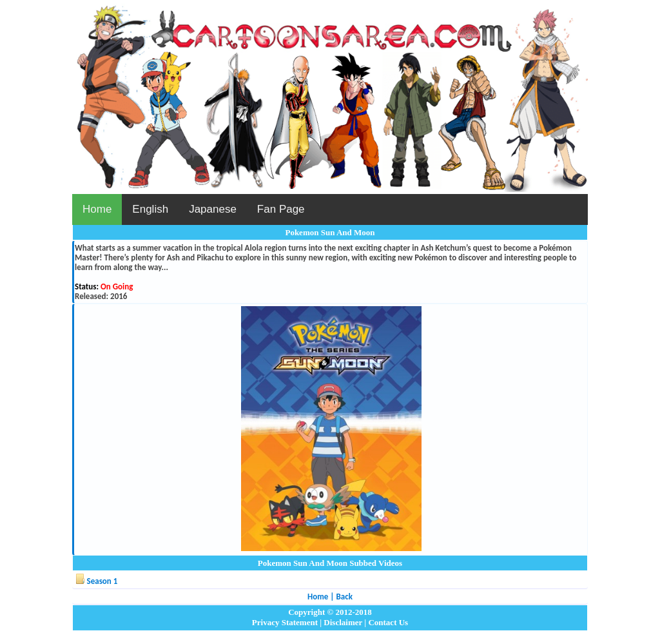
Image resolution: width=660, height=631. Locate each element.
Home (97, 209)
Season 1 (102, 581)
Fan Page (281, 209)
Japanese (213, 209)
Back (344, 596)
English (150, 209)
